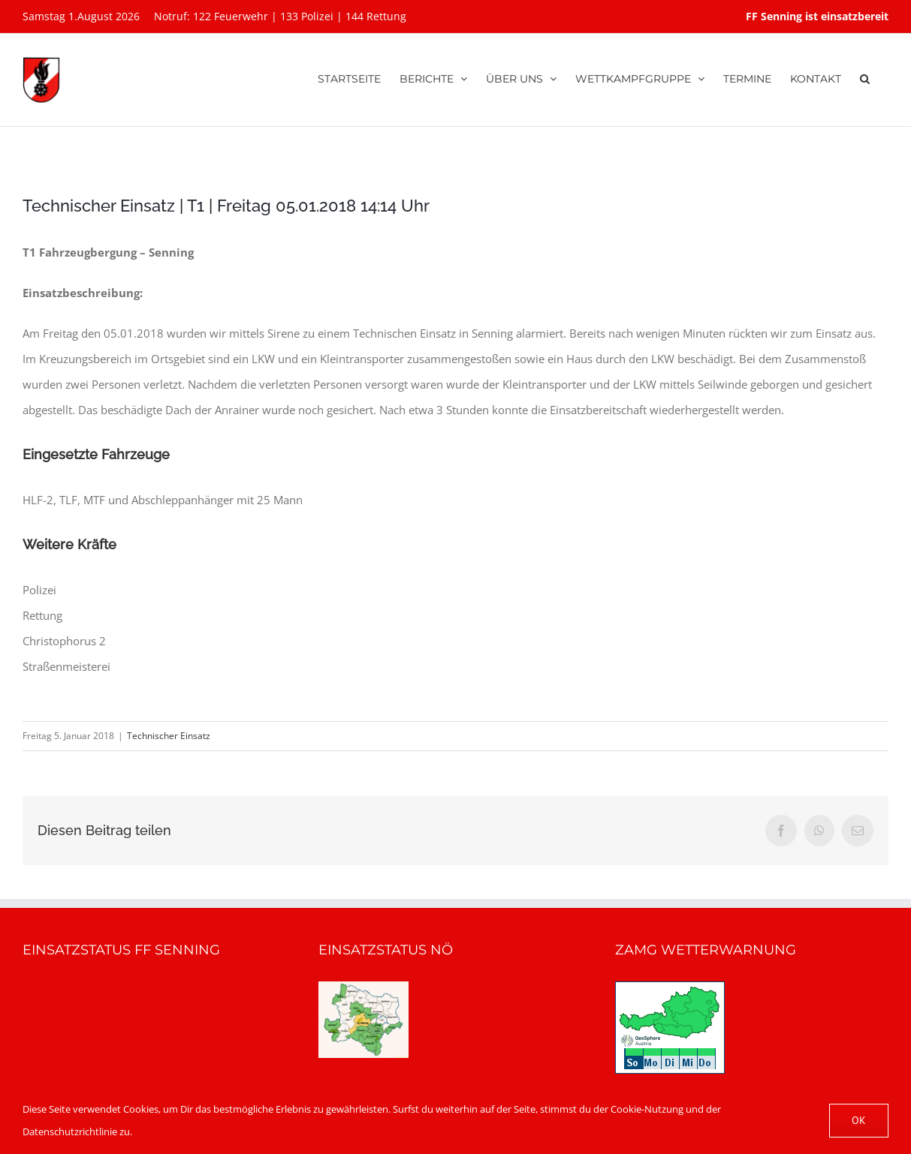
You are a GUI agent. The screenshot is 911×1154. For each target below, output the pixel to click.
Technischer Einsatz (168, 735)
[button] (865, 76)
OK (859, 1120)
